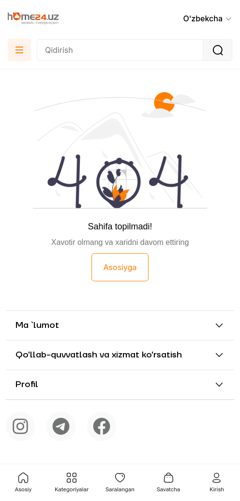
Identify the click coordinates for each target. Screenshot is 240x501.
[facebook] (101, 426)
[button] (207, 18)
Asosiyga (120, 267)
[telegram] (60, 426)
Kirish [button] (217, 482)
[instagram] (20, 426)
